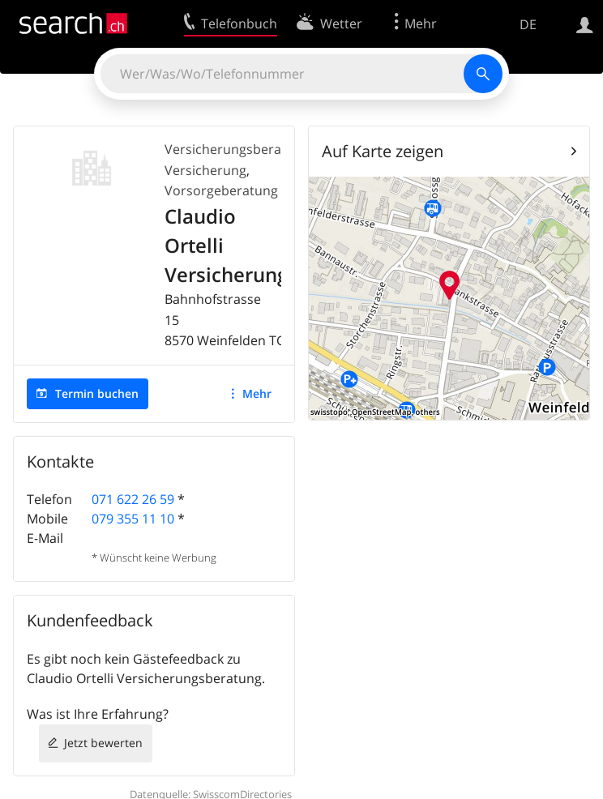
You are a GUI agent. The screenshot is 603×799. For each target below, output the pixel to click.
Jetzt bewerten (103, 742)
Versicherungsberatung (237, 149)
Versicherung (205, 170)
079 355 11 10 (133, 519)
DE (528, 24)
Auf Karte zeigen (382, 151)
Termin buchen (97, 393)
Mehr (257, 393)
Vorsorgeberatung (221, 190)
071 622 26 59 (133, 499)
